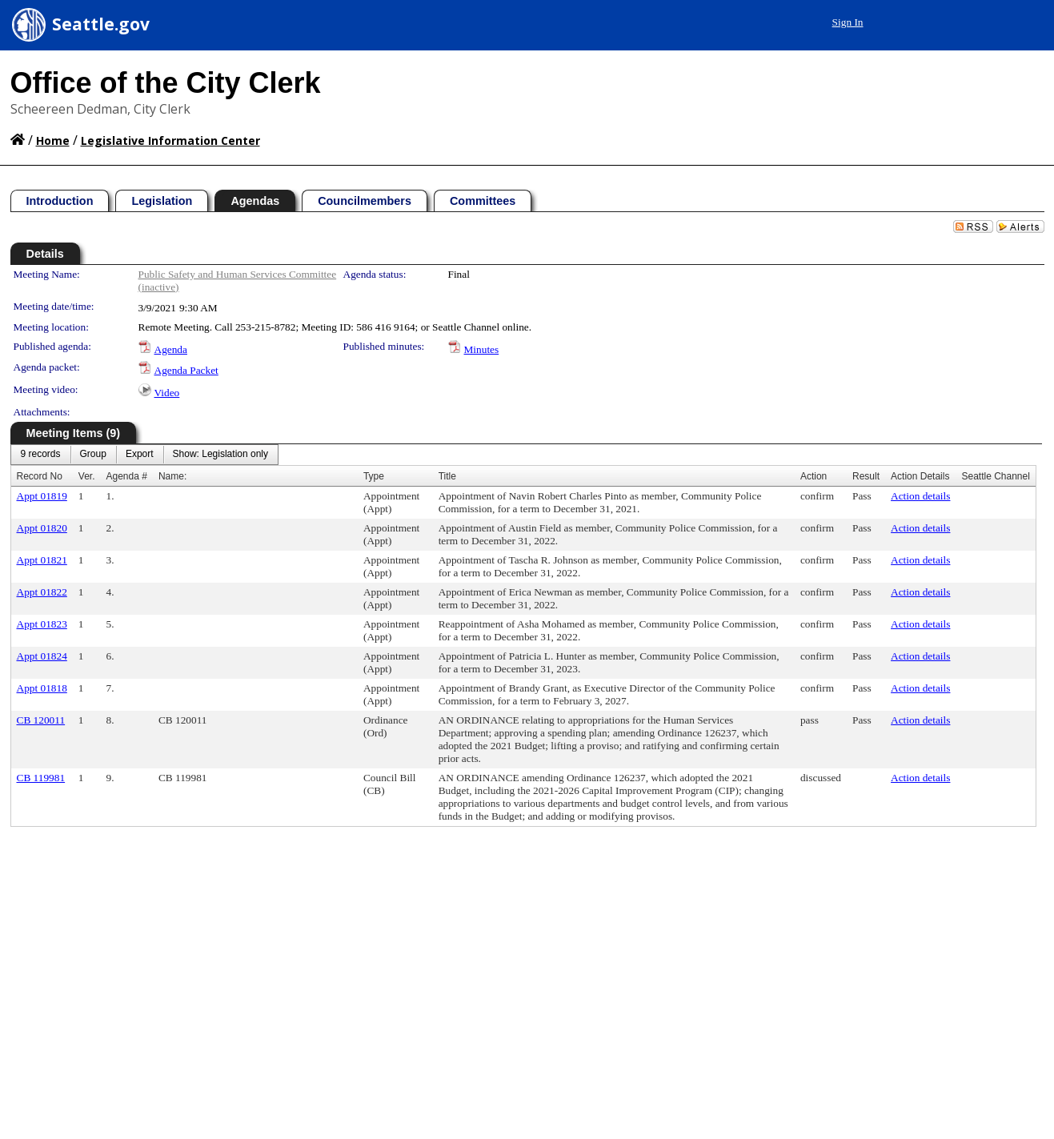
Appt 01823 (42, 624)
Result (866, 476)
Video (167, 393)
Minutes (481, 349)
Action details (920, 496)
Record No (39, 476)
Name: (172, 476)
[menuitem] (40, 454)
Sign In (848, 22)
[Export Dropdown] (139, 454)
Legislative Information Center (170, 140)
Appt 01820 (42, 528)
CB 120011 (41, 720)
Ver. (86, 476)
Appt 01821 (42, 560)
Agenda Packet (186, 370)
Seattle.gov (101, 24)
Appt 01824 (42, 656)
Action (813, 476)
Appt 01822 (42, 592)
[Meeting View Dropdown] (220, 454)
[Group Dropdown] (93, 454)
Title (447, 476)
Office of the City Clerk (165, 82)
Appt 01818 (42, 688)
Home (53, 140)
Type (373, 476)
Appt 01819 (42, 496)
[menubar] (144, 454)
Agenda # (126, 476)
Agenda (170, 349)
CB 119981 (41, 778)
